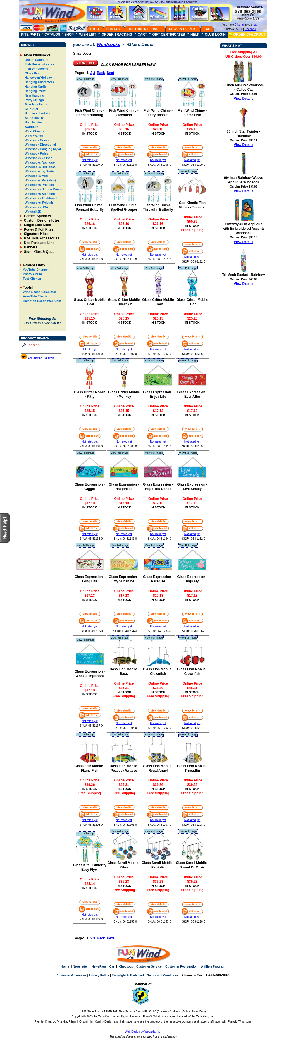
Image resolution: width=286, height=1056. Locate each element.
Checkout (250, 29)
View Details (243, 98)
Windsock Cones (36, 140)
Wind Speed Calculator (39, 292)
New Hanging (34, 95)
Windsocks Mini (36, 175)
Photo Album (32, 274)
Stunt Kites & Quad (38, 252)
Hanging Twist (34, 91)
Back (101, 73)
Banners (30, 247)
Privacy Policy (99, 975)
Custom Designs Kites (41, 220)
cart (256, 24)
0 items (239, 24)
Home (65, 966)
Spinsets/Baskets (37, 113)
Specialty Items (35, 104)
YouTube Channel (36, 269)
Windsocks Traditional (40, 198)
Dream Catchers (36, 59)
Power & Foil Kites (38, 229)
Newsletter (80, 966)
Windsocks (108, 44)
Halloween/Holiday (38, 77)
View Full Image (85, 79)
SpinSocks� (33, 117)
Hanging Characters (39, 82)
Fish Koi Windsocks (39, 64)
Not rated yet (89, 160)
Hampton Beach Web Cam (42, 301)
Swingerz (31, 126)
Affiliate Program (213, 966)
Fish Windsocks (36, 68)
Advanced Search (41, 358)
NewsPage (99, 966)
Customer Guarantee (71, 975)
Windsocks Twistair (38, 202)
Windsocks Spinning (39, 193)
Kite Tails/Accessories (41, 238)
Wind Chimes (34, 131)
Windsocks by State (39, 171)
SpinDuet (31, 109)
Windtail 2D (32, 211)
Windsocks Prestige (39, 184)
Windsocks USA (36, 207)
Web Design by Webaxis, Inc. (143, 1031)
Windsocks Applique (39, 162)
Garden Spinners (37, 216)
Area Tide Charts (35, 296)
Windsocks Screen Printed (43, 189)
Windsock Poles (36, 153)
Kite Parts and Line (38, 243)
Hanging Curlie (35, 86)
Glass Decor (33, 73)
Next (110, 73)
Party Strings (34, 100)
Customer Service (149, 966)
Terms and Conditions (163, 975)
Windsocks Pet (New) (40, 180)
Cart (112, 966)
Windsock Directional (40, 144)
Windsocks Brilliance (40, 167)
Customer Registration (181, 966)
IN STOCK (89, 133)
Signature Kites (35, 234)
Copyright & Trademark (128, 975)
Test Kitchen (32, 278)
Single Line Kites (37, 225)
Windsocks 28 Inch (38, 158)
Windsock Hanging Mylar (42, 149)
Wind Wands (33, 135)
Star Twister (33, 122)
